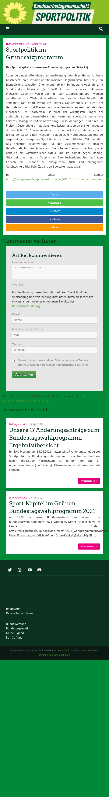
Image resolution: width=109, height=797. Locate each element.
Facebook (54, 219)
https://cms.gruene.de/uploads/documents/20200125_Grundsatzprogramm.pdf (57, 179)
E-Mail (54, 227)
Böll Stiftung (14, 637)
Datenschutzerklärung (26, 306)
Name (16, 314)
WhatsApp (54, 202)
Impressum (13, 608)
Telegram (54, 210)
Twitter (54, 194)
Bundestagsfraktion (18, 628)
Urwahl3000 (63, 650)
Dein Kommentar (23, 262)
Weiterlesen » (89, 480)
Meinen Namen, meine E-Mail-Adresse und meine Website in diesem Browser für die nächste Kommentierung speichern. (54, 362)
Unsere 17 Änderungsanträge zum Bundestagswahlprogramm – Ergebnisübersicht (54, 438)
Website (17, 344)
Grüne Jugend (15, 633)
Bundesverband (16, 624)
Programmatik (16, 44)
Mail (27, 329)
